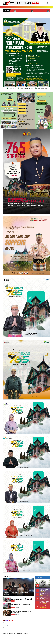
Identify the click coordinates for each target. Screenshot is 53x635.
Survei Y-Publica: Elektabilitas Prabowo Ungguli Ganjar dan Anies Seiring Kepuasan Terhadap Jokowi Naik (44, 598)
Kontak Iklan (25, 633)
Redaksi (13, 633)
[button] (47, 3)
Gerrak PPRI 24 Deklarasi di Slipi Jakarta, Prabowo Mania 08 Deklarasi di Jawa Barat (21, 605)
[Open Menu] (49, 3)
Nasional (5, 589)
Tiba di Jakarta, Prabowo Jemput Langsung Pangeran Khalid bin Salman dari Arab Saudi (21, 598)
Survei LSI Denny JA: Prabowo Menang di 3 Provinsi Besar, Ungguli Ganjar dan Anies (44, 606)
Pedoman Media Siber (7, 633)
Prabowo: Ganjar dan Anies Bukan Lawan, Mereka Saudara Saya (44, 590)
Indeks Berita (19, 633)
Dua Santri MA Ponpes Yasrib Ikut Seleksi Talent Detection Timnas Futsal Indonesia (33, 11)
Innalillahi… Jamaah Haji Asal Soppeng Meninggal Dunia (44, 602)
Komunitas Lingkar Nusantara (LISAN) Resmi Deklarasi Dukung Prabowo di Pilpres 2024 (16, 591)
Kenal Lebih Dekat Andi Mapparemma (44, 594)
